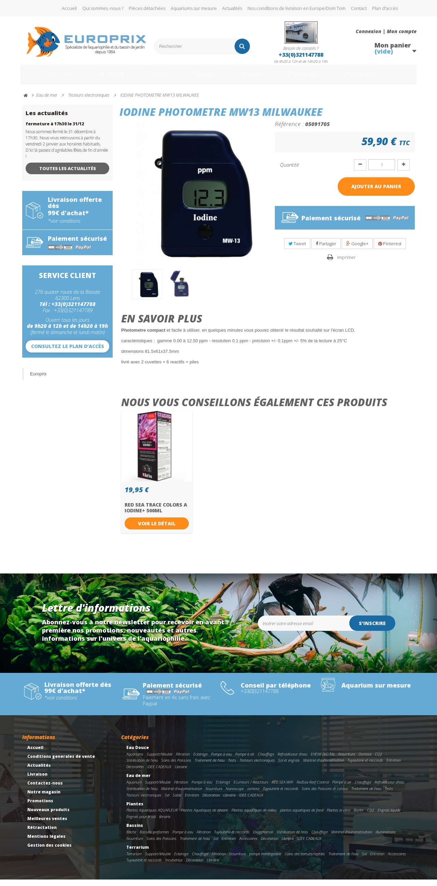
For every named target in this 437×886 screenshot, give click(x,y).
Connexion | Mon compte (386, 31)
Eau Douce (48, 77)
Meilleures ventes (47, 825)
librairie (164, 823)
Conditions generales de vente (61, 763)
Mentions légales (46, 843)
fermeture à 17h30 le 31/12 (55, 130)
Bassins (204, 77)
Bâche (131, 838)
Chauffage (266, 760)
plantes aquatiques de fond (301, 816)
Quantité (289, 171)
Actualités (232, 8)
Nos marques (376, 77)
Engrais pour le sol (141, 823)
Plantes (157, 77)
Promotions (313, 77)
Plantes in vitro (338, 816)
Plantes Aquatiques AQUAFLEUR (152, 816)
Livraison (37, 781)
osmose (253, 795)
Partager (326, 250)
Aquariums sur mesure (194, 8)
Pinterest (389, 250)
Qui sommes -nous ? (102, 8)
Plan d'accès (385, 8)
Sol (215, 844)
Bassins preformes (154, 838)
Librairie (181, 773)
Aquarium (134, 788)
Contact (359, 8)
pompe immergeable (265, 860)
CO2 (378, 760)
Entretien (393, 766)
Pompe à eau (221, 760)
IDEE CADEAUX (159, 773)
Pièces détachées (147, 8)
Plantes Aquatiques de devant (204, 816)
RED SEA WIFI (282, 788)
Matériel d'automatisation (323, 766)
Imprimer (346, 264)
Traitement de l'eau (210, 766)
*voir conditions (64, 227)
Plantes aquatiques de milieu (254, 816)
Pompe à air (244, 760)
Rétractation (42, 834)
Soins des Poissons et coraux (325, 795)
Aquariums (134, 760)
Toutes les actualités (67, 175)
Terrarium (255, 77)
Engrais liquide (389, 816)
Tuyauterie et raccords (365, 766)
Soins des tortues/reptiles (305, 860)
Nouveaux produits (48, 816)
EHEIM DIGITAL (323, 760)
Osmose (364, 760)
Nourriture (346, 760)
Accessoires (248, 844)
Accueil (69, 8)
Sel (167, 801)
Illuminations (386, 838)
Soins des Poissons (176, 766)
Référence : (289, 130)
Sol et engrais (289, 766)
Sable (177, 801)
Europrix (38, 380)
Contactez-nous (45, 789)
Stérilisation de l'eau (142, 766)
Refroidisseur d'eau (292, 760)
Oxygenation (263, 838)
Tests (232, 766)
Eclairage (200, 760)
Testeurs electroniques (257, 766)
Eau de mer (105, 77)
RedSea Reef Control (313, 788)
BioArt (359, 816)
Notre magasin (43, 798)
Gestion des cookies (49, 852)
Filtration (183, 760)
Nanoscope (235, 795)
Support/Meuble (159, 760)
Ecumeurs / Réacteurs (251, 788)
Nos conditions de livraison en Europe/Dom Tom (297, 8)
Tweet (297, 250)
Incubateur (174, 866)
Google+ (357, 250)
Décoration (135, 773)
